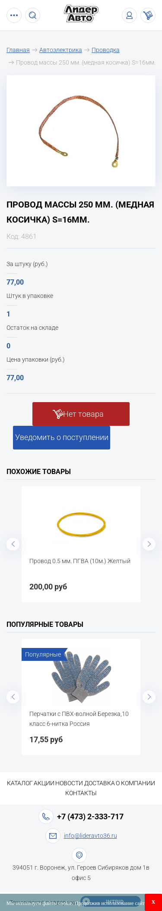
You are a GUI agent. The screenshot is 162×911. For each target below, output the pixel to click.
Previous (12, 544)
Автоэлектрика (60, 49)
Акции (44, 783)
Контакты (81, 793)
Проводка (106, 49)
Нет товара (83, 413)
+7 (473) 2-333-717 (90, 816)
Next (149, 544)
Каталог (20, 783)
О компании (135, 783)
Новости (69, 783)
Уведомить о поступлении (61, 437)
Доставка (99, 783)
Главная (18, 49)
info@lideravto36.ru (90, 835)
